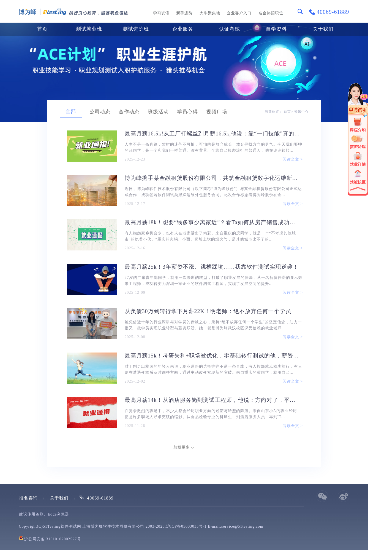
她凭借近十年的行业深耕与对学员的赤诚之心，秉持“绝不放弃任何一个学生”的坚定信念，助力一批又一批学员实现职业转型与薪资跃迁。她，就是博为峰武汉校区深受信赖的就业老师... (213, 325)
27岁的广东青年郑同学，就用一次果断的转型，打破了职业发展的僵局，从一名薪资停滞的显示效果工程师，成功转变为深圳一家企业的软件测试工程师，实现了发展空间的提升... (213, 281)
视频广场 (216, 111)
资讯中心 (301, 112)
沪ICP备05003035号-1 (186, 526)
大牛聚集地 (210, 13)
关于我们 (59, 498)
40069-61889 (100, 498)
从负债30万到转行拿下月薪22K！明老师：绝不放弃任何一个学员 (208, 311)
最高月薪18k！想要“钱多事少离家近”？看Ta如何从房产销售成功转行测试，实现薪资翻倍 (213, 222)
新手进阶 (184, 13)
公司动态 (99, 111)
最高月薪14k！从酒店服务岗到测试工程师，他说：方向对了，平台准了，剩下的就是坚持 (213, 400)
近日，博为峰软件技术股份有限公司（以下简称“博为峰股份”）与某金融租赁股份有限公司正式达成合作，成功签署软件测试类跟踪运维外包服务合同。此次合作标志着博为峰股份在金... (213, 192)
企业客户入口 (239, 13)
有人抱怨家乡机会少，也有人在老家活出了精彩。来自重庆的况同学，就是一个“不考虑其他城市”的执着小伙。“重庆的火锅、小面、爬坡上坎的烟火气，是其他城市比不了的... (210, 236)
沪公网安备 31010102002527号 (52, 539)
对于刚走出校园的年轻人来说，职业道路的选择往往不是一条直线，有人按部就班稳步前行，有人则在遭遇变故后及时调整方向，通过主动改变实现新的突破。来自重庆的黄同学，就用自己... (213, 369)
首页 (42, 29)
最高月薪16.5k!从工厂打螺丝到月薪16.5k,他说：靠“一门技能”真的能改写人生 (213, 133)
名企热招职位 (270, 13)
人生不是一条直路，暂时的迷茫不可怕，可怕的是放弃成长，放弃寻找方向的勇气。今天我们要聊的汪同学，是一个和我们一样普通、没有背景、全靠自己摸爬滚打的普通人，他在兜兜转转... (213, 147)
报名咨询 (28, 498)
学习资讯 (161, 13)
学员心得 (187, 111)
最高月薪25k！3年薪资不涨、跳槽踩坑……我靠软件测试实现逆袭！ (212, 267)
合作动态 (129, 111)
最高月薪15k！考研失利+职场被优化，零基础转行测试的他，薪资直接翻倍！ (213, 356)
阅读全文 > (293, 159)
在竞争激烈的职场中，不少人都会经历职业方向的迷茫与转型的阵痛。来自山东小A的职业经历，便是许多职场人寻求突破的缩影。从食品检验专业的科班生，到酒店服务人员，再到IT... (213, 414)
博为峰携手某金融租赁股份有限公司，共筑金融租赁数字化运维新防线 (213, 178)
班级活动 (158, 111)
